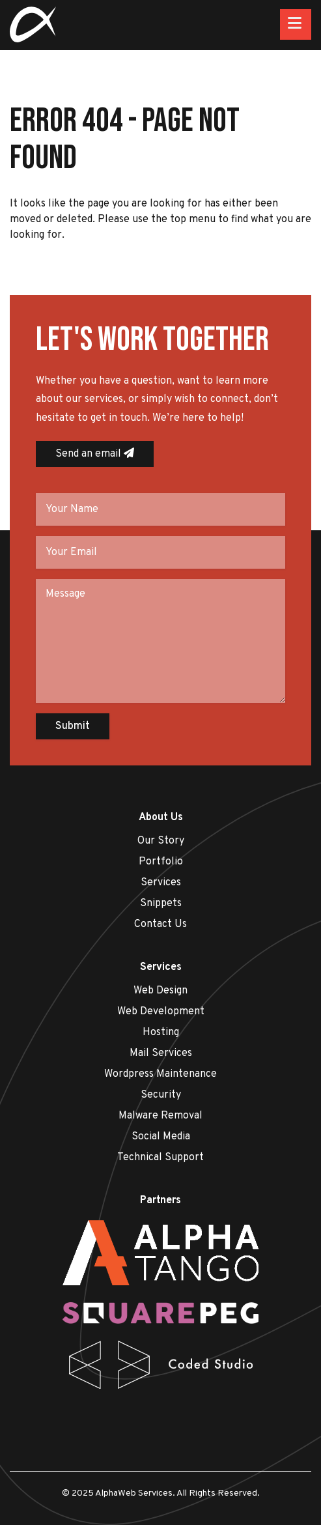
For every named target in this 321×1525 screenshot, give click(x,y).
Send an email (94, 454)
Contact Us (160, 924)
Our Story (160, 841)
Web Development (160, 1011)
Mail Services (161, 1053)
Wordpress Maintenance (160, 1074)
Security (161, 1095)
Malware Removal (160, 1115)
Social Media (161, 1136)
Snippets (161, 903)
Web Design (160, 990)
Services (161, 882)
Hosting (161, 1032)
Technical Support (160, 1157)
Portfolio (161, 861)
